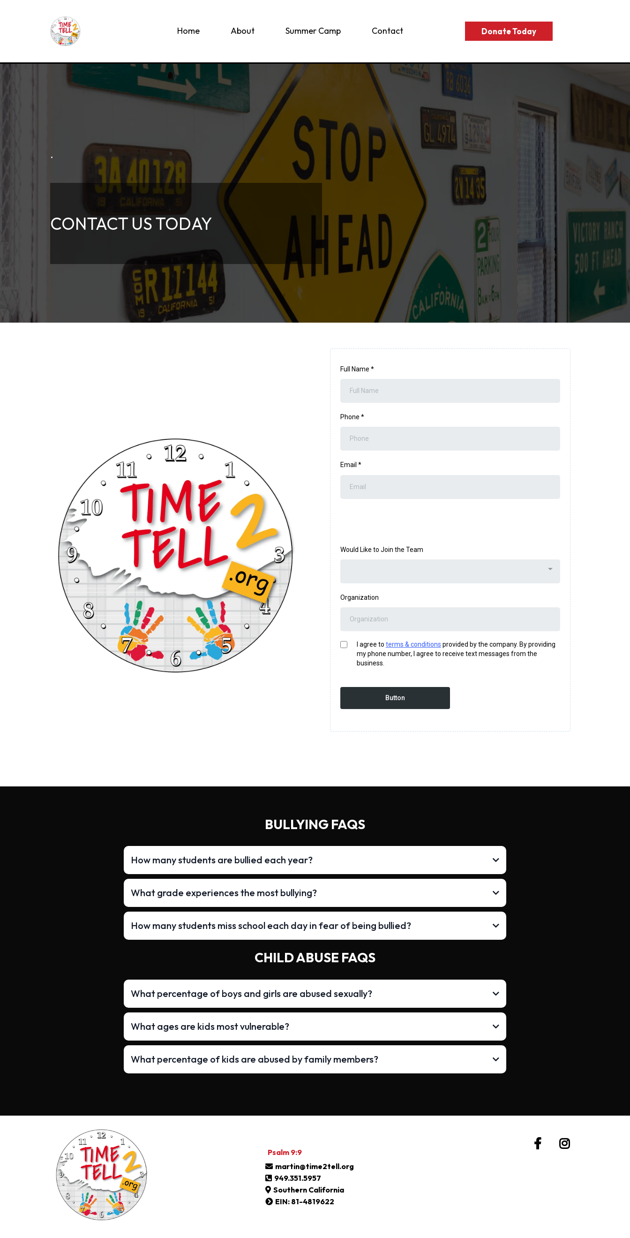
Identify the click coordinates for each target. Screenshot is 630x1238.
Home (188, 30)
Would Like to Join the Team (381, 549)
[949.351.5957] (294, 1178)
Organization (359, 597)
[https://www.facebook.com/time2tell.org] (540, 1143)
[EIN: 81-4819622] (301, 1201)
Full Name (357, 369)
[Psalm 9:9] (284, 1152)
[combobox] (450, 571)
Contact (387, 30)
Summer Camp (313, 30)
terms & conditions (413, 644)
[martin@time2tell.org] (310, 1166)
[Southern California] (305, 1189)
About (243, 30)
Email (350, 464)
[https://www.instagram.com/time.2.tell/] (566, 1143)
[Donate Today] (509, 31)
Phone (352, 417)
